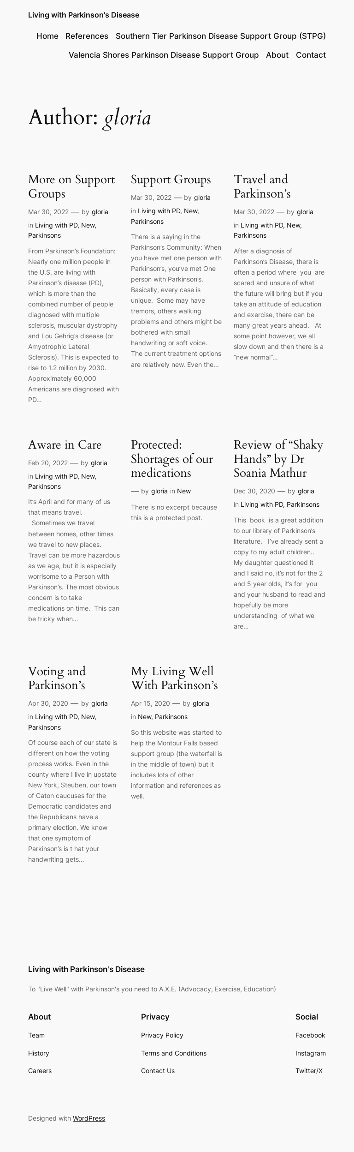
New (87, 225)
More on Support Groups (71, 187)
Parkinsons (44, 235)
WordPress (89, 1118)
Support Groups (171, 180)
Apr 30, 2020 (48, 703)
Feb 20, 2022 (48, 463)
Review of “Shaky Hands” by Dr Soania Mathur (279, 459)
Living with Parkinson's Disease (83, 14)
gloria (100, 212)
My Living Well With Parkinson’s (174, 679)
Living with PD (56, 225)
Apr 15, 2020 (150, 703)
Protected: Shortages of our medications (172, 459)
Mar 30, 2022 (48, 212)
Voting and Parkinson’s (57, 679)
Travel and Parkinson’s (262, 187)
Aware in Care (65, 445)
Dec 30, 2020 (254, 491)
